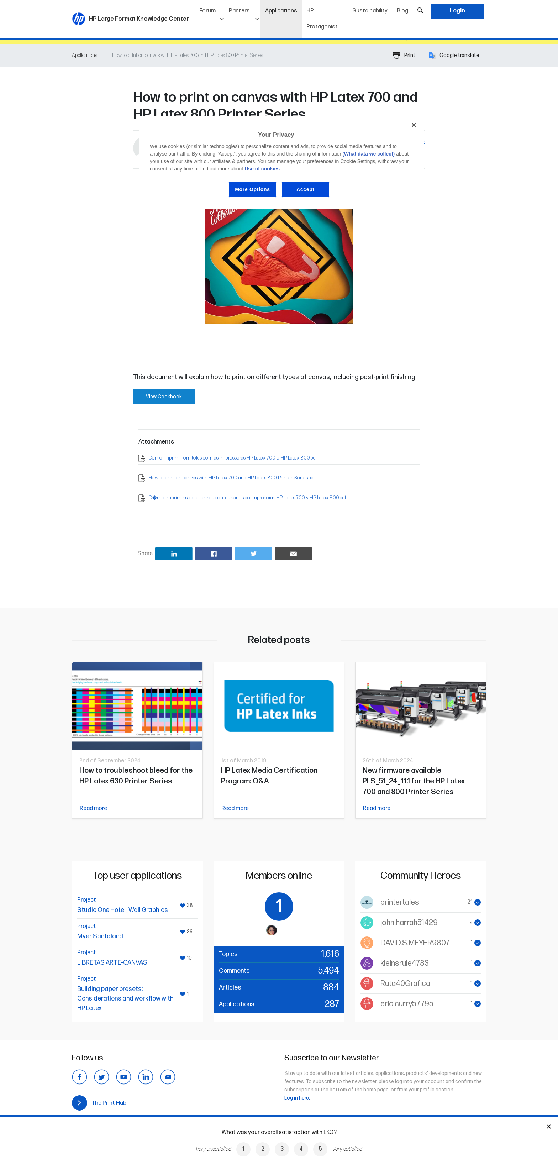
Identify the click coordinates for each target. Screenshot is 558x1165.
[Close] (414, 125)
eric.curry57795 (406, 1004)
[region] (281, 162)
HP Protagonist (322, 18)
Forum (207, 10)
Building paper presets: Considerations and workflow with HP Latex (125, 998)
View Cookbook (164, 397)
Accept (305, 189)
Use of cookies (262, 169)
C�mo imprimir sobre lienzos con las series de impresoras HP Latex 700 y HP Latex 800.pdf (247, 498)
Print (404, 55)
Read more (93, 808)
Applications (283, 8)
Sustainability (370, 10)
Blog (402, 10)
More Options (252, 189)
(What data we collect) (368, 154)
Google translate (454, 55)
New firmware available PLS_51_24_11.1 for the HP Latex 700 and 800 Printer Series (414, 781)
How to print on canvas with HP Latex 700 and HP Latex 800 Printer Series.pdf (231, 478)
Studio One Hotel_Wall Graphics (122, 910)
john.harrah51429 (409, 923)
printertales (399, 902)
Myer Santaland (100, 936)
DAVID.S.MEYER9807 (414, 943)
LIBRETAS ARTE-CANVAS (112, 962)
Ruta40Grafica (405, 983)
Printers (239, 10)
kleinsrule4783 (404, 963)
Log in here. (297, 1098)
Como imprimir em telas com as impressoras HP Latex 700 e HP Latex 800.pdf (232, 458)
